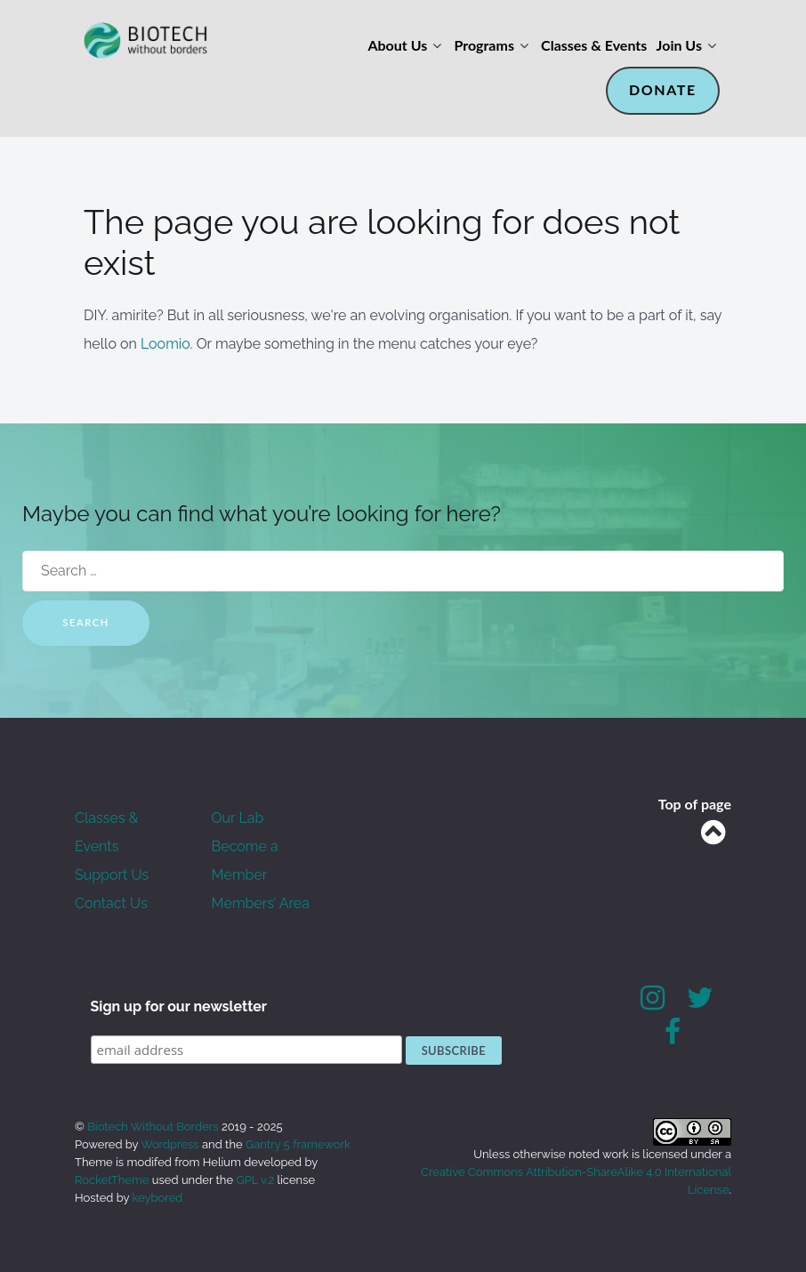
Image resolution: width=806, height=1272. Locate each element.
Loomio (165, 343)
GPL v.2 (255, 1180)
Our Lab (238, 817)
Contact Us (111, 903)
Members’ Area (261, 903)
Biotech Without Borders (154, 1126)
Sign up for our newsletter (179, 1006)
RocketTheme (112, 1180)
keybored (158, 1197)
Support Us (112, 874)
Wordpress (170, 1144)
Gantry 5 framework (298, 1144)
